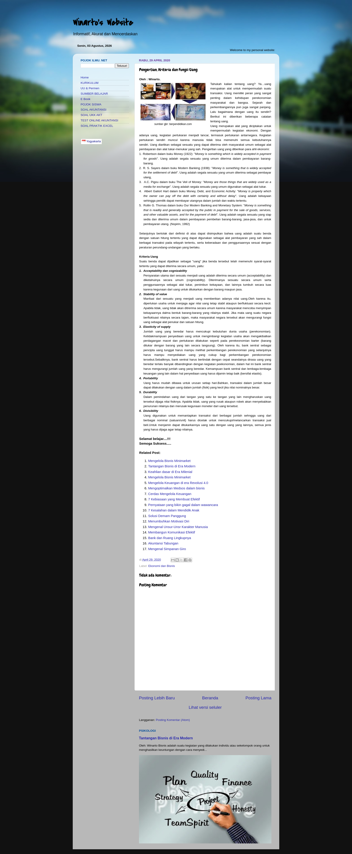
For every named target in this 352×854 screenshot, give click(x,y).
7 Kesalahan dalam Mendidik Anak (173, 510)
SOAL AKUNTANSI (93, 109)
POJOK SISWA (91, 104)
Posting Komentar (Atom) (173, 720)
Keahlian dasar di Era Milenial (170, 472)
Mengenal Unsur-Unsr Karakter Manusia (178, 527)
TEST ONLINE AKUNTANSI (99, 120)
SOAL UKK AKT (91, 115)
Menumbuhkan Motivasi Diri (168, 521)
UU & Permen (90, 88)
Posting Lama (258, 698)
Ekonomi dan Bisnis (161, 566)
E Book (85, 99)
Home (85, 77)
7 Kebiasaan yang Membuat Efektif (174, 499)
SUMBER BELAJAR (94, 93)
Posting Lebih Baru (157, 698)
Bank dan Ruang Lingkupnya (169, 538)
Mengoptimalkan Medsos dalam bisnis (176, 488)
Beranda (210, 698)
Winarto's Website (103, 22)
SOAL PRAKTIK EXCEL (97, 125)
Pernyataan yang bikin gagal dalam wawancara (183, 505)
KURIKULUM (90, 83)
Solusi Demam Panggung (167, 516)
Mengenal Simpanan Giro (167, 549)
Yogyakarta (91, 141)
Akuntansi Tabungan (163, 543)
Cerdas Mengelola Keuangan (169, 494)
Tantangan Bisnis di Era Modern (171, 466)
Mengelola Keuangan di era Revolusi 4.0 (178, 483)
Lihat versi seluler (205, 707)
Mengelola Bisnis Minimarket (169, 461)
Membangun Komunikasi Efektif (171, 532)
